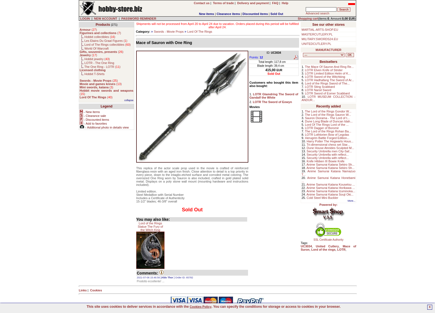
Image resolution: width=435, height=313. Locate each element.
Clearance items (228, 14)
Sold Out (276, 14)
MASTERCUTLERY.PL (317, 34)
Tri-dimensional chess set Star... (328, 144)
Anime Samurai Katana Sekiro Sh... (331, 164)
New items (206, 14)
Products (103, 25)
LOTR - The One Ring (99, 63)
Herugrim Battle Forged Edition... (327, 138)
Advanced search (317, 13)
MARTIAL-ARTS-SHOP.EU (320, 29)
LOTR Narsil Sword (318, 90)
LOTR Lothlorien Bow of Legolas (327, 134)
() (88, 29)
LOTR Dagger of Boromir (322, 128)
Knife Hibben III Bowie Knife (325, 161)
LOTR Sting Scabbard (320, 86)
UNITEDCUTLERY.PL (316, 43)
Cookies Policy (200, 306)
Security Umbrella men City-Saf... (329, 151)
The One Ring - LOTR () (102, 66)
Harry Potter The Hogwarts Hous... (330, 141)
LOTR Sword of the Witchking (325, 76)
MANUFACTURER (329, 50)
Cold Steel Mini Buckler (322, 197)
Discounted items (255, 14)
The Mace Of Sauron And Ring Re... (329, 66)
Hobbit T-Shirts (94, 74)
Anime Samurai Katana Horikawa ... (331, 187)
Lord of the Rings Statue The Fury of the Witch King (150, 227)
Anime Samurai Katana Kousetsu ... (331, 184)
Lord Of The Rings (199, 31)
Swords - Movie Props (169, 31)
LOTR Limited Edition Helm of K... (328, 73)
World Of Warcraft (96, 48)
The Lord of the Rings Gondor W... (328, 111)
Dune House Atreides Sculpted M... (330, 148)
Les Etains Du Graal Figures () (105, 40)
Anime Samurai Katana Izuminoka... (331, 191)
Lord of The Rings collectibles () (107, 44)
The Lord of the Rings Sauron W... (328, 114)
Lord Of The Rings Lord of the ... (327, 124)
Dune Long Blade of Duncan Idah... (329, 121)
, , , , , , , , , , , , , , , (324, 55)
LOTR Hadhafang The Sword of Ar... (329, 80)
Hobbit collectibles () (99, 37)
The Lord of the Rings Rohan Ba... (328, 131)
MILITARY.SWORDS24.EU (320, 39)
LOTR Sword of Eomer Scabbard (327, 93)
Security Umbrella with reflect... (328, 154)
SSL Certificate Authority (328, 238)
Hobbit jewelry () (97, 59)
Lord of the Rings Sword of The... (327, 83)
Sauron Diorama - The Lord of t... (327, 118)
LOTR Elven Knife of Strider (324, 70)
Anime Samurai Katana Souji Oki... (330, 194)
